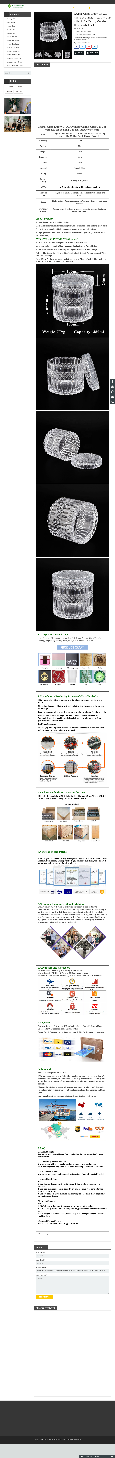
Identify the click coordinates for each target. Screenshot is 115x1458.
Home (32, 18)
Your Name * (40, 1264)
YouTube (18, 103)
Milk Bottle (11, 34)
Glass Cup (11, 38)
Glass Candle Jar (49, 18)
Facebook (10, 98)
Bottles (39, 18)
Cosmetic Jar (12, 48)
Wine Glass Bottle (13, 59)
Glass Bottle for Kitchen (15, 77)
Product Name (41, 1280)
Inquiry (79, 65)
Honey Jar (11, 31)
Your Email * (40, 1272)
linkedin (9, 103)
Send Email (92, 65)
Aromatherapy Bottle (14, 74)
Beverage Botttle (13, 52)
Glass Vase (11, 41)
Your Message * (41, 1288)
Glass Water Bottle (13, 66)
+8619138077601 (79, 2)
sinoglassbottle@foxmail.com (98, 2)
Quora (19, 98)
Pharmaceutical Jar (14, 70)
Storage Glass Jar (13, 63)
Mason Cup (11, 45)
